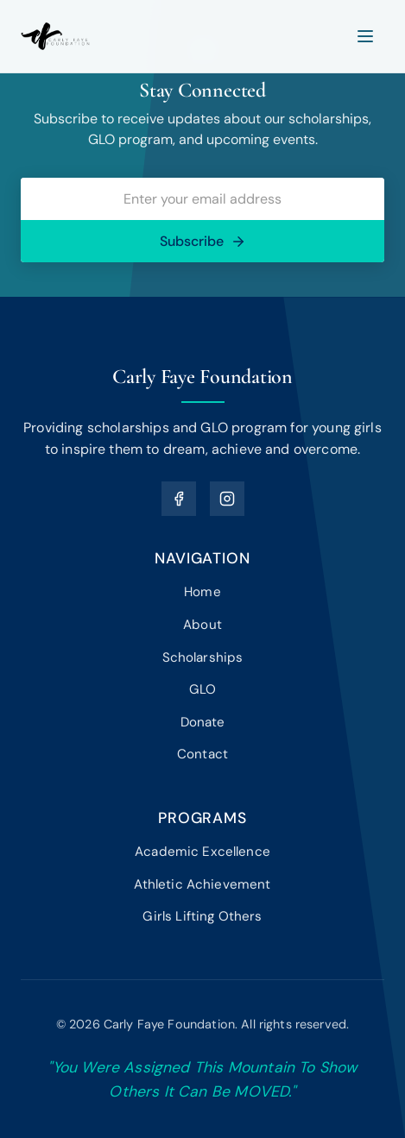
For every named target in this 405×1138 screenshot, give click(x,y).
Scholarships (203, 657)
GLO (202, 689)
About (202, 624)
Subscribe (203, 241)
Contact (202, 754)
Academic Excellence (202, 851)
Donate (202, 722)
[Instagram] (227, 498)
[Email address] (202, 199)
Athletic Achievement (202, 884)
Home (202, 591)
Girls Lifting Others (202, 916)
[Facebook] (178, 498)
